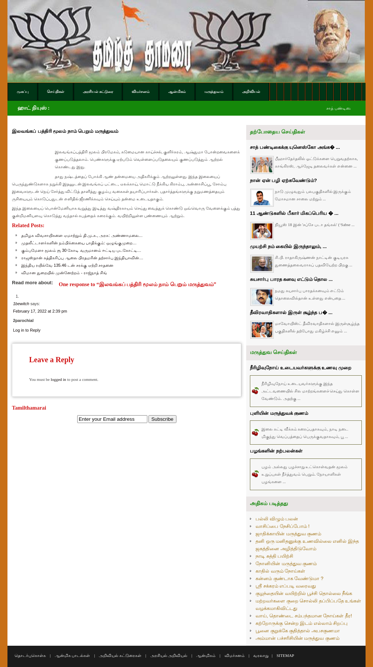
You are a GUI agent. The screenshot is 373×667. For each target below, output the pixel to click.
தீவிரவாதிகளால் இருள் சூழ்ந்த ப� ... (291, 312)
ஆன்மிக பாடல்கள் (72, 655)
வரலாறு (261, 655)
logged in (58, 379)
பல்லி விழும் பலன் (277, 519)
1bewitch (21, 303)
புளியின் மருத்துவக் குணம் (279, 413)
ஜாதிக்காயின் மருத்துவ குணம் (288, 533)
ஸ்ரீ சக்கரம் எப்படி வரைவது (286, 586)
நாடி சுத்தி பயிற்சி (274, 556)
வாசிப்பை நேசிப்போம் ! (283, 526)
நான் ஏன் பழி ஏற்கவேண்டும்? (283, 180)
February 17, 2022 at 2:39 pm (40, 311)
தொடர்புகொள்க (30, 655)
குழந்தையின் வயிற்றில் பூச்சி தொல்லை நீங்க (304, 593)
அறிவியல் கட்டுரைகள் (120, 655)
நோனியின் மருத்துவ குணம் (286, 563)
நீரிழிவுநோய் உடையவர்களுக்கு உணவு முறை (300, 367)
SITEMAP (285, 655)
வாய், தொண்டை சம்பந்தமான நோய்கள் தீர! (304, 616)
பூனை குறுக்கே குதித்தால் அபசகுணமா (298, 630)
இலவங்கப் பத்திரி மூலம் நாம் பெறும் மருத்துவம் (65, 131)
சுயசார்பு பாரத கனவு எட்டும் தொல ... (291, 279)
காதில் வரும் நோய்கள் (280, 571)
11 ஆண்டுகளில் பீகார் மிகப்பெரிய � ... (294, 213)
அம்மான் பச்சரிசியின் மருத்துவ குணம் (297, 638)
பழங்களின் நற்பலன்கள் (276, 451)
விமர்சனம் (235, 655)
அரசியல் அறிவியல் (169, 655)
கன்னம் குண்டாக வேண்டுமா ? (289, 578)
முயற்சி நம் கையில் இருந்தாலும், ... (288, 246)
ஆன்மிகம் (206, 655)
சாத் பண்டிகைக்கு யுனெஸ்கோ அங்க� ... (295, 147)
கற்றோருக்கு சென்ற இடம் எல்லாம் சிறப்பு (302, 623)
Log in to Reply (26, 330)
